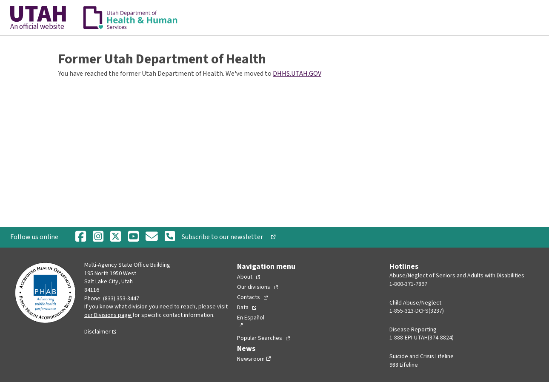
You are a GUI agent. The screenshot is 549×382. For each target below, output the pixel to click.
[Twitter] (115, 237)
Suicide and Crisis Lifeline (421, 356)
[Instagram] (98, 237)
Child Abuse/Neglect (415, 303)
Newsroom (251, 359)
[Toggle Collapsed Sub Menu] (248, 277)
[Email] (151, 237)
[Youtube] (133, 237)
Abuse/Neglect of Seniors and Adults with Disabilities (456, 275)
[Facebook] (80, 237)
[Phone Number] (169, 237)
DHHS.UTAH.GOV (297, 73)
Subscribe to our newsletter (225, 237)
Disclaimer (97, 332)
